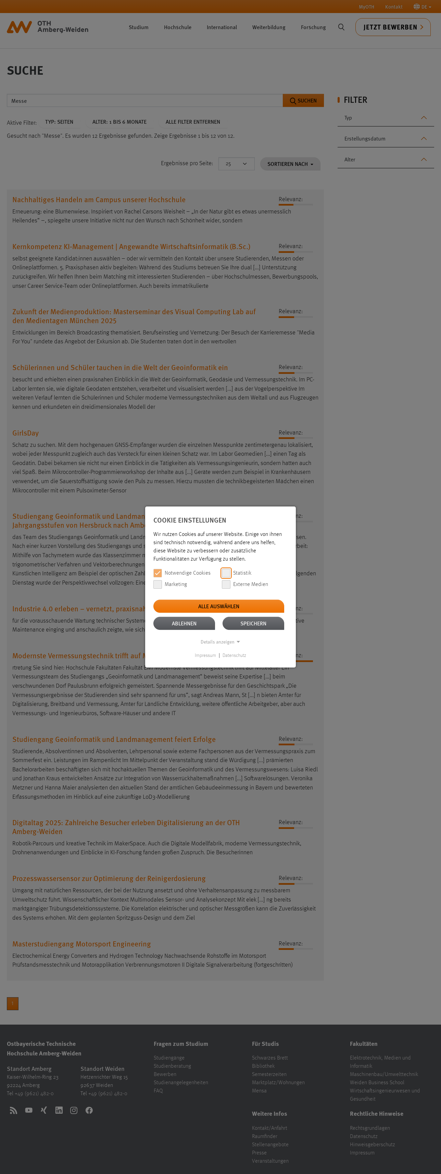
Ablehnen (184, 623)
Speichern (253, 623)
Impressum (205, 655)
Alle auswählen (218, 606)
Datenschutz (234, 655)
